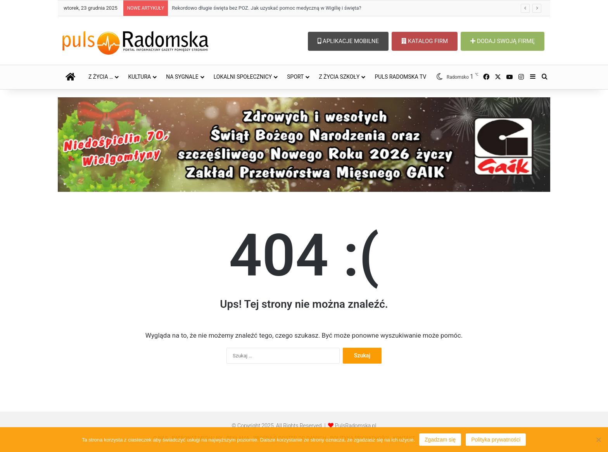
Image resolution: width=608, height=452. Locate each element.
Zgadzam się (440, 439)
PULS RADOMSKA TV (400, 77)
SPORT (295, 77)
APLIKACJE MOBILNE (348, 41)
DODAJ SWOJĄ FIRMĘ (502, 41)
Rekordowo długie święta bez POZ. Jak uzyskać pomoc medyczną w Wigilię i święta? (266, 8)
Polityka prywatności (495, 439)
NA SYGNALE (182, 77)
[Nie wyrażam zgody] (598, 439)
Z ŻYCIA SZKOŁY (339, 77)
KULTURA (139, 77)
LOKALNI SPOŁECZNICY (243, 77)
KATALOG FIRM (424, 41)
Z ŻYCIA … (100, 77)
